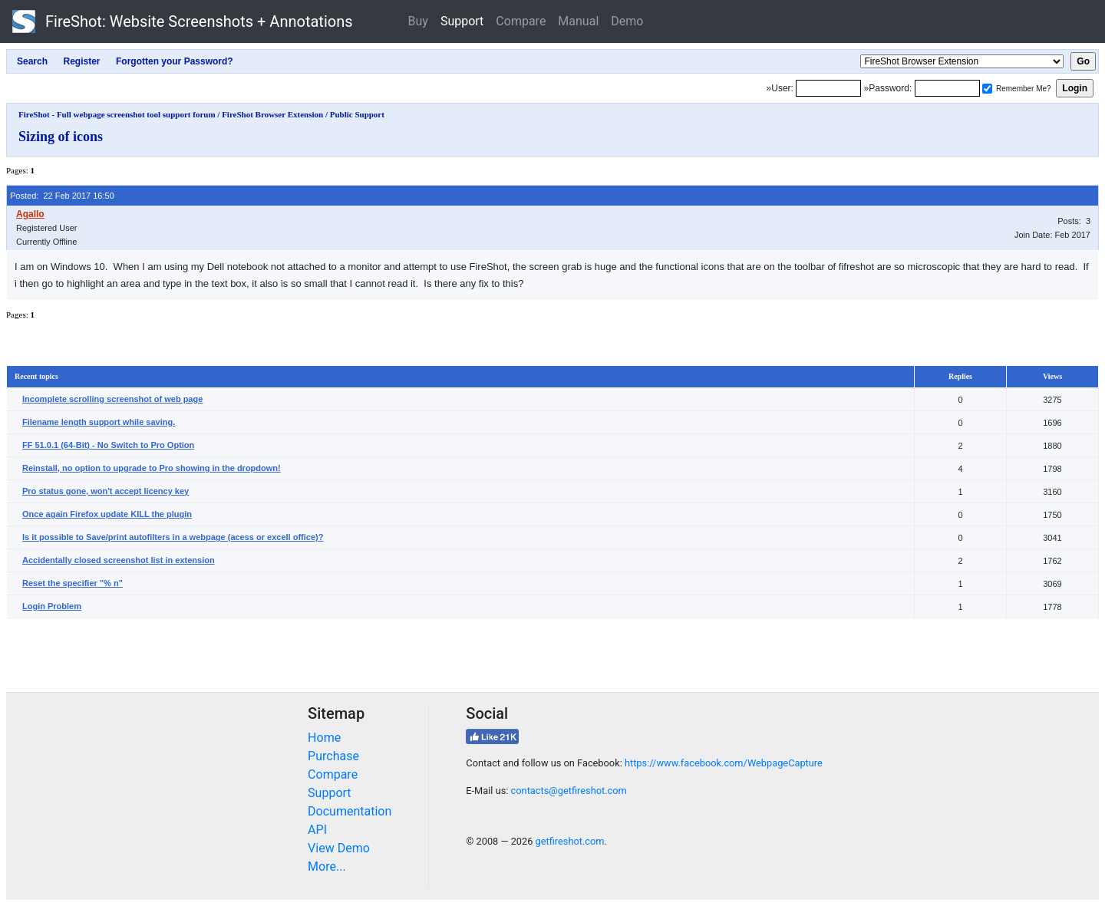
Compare (521, 21)
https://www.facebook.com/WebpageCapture (724, 763)
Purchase (333, 756)
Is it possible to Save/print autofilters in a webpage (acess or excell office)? (172, 537)
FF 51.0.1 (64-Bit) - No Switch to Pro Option (108, 445)
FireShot (182, 21)
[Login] (828, 88)
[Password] (947, 88)
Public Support (357, 114)
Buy (418, 21)
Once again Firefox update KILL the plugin (107, 514)
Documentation (349, 811)
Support (461, 21)
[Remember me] (987, 89)
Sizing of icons (60, 136)
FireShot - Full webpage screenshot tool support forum (117, 114)
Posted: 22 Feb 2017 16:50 (62, 195)
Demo (627, 21)
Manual (578, 21)
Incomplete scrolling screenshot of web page (112, 399)
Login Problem (51, 606)
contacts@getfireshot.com (569, 790)
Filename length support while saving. (98, 422)
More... (327, 866)
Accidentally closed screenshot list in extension (118, 560)
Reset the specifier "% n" (72, 583)
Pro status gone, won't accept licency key (105, 491)
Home (324, 737)
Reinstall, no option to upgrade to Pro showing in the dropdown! (151, 468)
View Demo (339, 848)
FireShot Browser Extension (272, 114)
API (317, 829)
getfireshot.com (570, 841)
